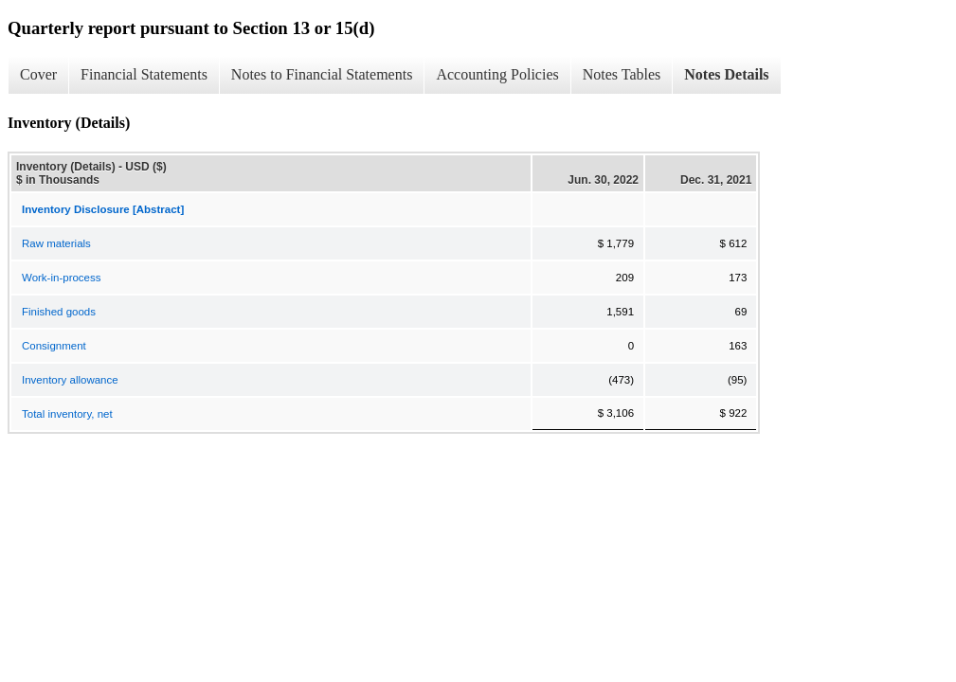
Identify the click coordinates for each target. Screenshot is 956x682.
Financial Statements (144, 74)
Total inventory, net (67, 414)
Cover (38, 74)
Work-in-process (61, 277)
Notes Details (726, 74)
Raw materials (56, 243)
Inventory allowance (70, 380)
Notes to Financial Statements (322, 74)
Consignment (54, 345)
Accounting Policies (497, 74)
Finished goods (59, 311)
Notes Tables (622, 74)
